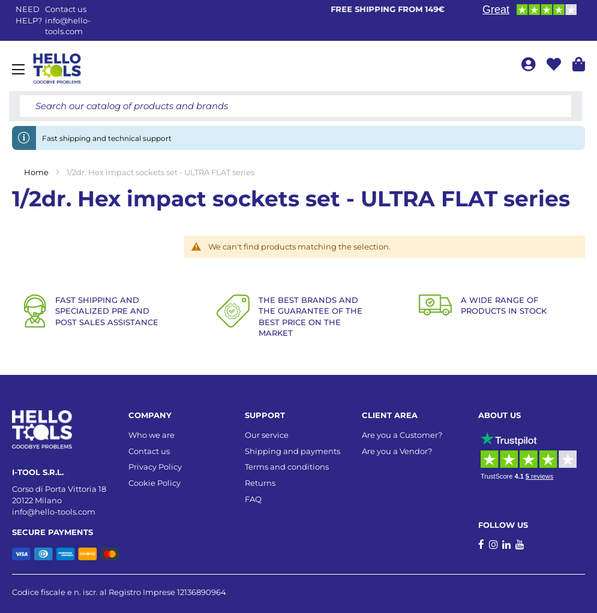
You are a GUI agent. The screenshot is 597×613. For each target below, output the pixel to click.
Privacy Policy (155, 466)
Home (37, 172)
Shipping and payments (292, 451)
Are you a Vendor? (397, 451)
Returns (260, 483)
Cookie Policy (154, 483)
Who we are (151, 435)
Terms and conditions (287, 466)
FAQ (253, 499)
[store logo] (57, 69)
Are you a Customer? (402, 435)
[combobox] (295, 106)
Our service (267, 435)
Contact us (149, 451)
